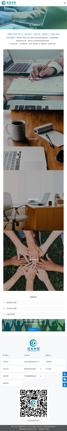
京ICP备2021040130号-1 (49, 426)
